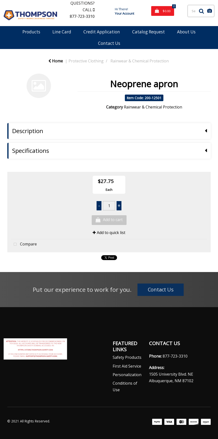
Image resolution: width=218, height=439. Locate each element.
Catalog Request (148, 32)
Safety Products (127, 357)
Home (55, 61)
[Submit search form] (201, 11)
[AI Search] (209, 11)
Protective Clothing (86, 61)
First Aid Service (127, 366)
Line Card (61, 32)
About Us (186, 32)
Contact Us (109, 43)
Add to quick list (109, 232)
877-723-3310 (82, 16)
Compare (24, 244)
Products (31, 32)
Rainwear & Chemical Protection (139, 61)
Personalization (127, 374)
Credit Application (101, 32)
